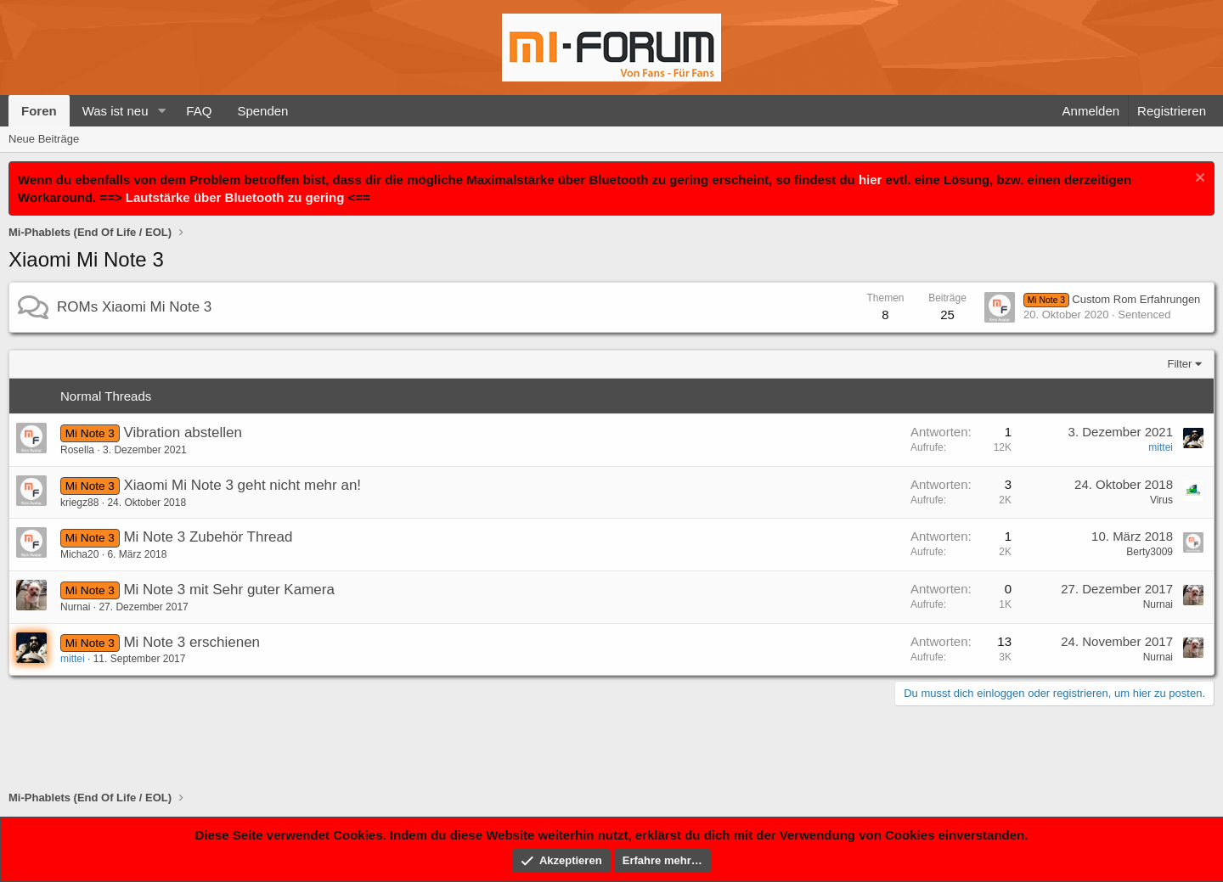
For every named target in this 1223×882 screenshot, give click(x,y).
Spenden (262, 111)
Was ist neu (115, 111)
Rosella (77, 450)
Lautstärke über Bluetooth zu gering (235, 197)
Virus (1161, 500)
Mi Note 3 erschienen (191, 642)
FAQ (198, 111)
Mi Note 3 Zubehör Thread (207, 537)
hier (870, 179)
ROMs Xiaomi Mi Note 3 (134, 307)
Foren (39, 111)
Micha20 (79, 554)
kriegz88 (79, 502)
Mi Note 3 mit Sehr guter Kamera (228, 589)
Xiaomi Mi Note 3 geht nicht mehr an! (242, 485)
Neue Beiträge (43, 138)
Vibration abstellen (182, 432)
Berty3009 (1149, 552)
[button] (161, 110)
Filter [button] (1180, 363)
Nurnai (75, 607)
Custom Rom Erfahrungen (1111, 299)
